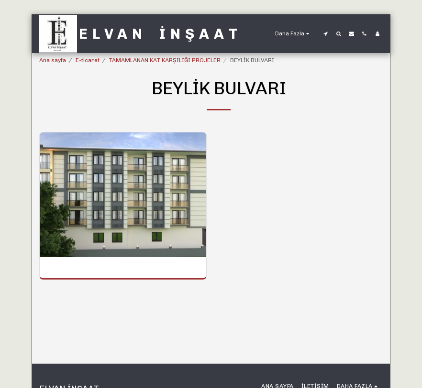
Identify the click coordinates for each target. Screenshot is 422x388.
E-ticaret (88, 60)
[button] (326, 33)
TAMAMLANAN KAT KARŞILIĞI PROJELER (165, 60)
